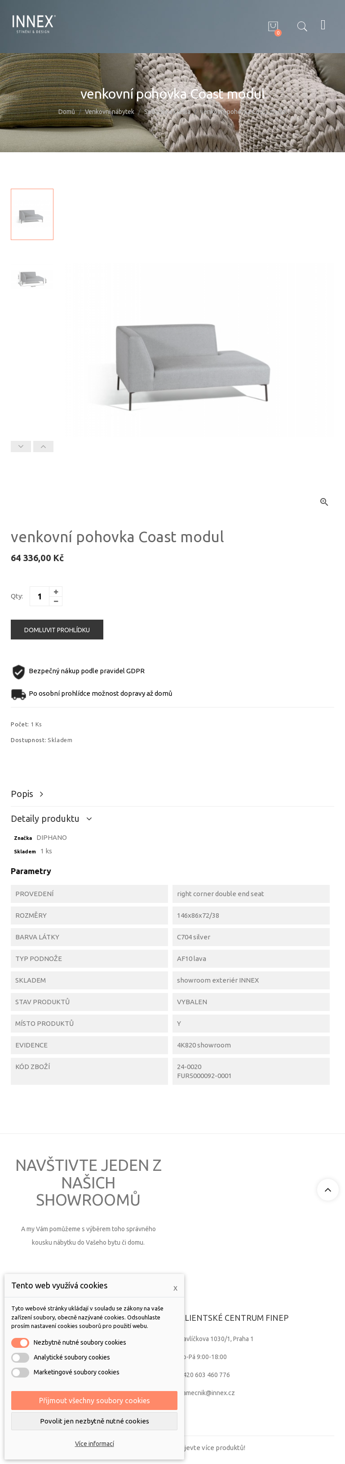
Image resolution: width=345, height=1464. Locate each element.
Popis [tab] (23, 794)
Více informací (94, 1443)
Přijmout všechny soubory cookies (94, 1400)
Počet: (20, 724)
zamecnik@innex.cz (207, 1392)
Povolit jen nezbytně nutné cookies (94, 1421)
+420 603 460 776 (204, 1374)
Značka (23, 838)
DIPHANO (51, 837)
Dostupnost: (28, 740)
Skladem (25, 851)
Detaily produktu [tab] (46, 818)
